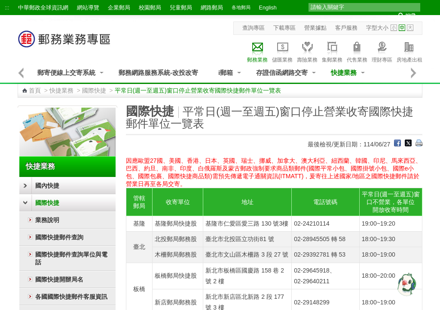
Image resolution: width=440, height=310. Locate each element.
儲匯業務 (282, 51)
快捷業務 (344, 72)
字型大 (410, 28)
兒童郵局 (181, 8)
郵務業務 (257, 51)
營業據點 (315, 28)
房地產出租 (409, 51)
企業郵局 (119, 8)
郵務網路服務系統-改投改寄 (158, 72)
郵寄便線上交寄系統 (66, 72)
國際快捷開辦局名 (59, 279)
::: (7, 8)
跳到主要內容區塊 (4, 4)
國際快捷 (94, 90)
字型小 (394, 28)
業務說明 (47, 220)
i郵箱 (225, 72)
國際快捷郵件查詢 (59, 237)
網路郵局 (212, 8)
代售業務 (357, 51)
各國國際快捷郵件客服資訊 (71, 296)
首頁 (35, 90)
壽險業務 (307, 51)
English (268, 8)
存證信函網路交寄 (282, 72)
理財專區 (382, 51)
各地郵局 (241, 7)
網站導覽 (88, 8)
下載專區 (284, 28)
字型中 (402, 28)
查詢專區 (253, 28)
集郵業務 (332, 51)
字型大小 (377, 28)
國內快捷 (47, 185)
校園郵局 (150, 8)
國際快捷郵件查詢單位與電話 (71, 258)
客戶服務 (346, 28)
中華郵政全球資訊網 (43, 8)
